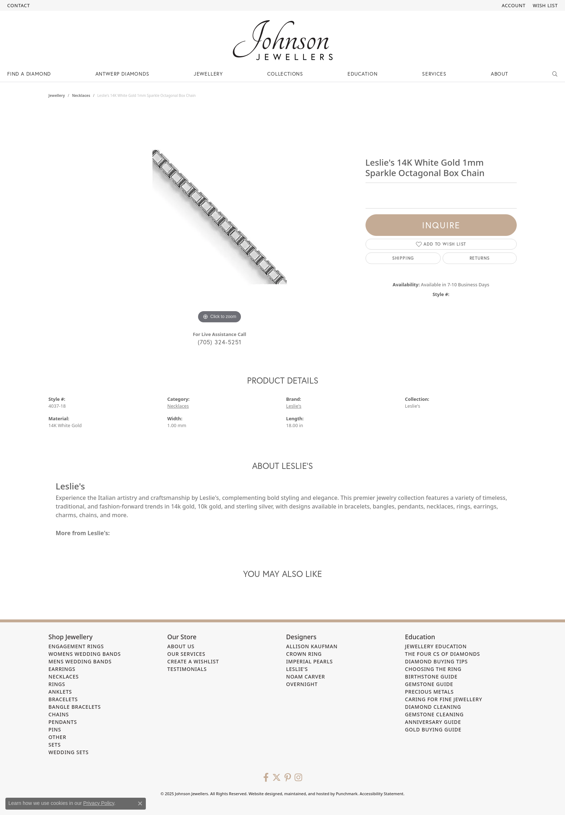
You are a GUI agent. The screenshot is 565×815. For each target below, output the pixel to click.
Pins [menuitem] (55, 729)
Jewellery (208, 73)
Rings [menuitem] (57, 684)
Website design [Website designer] (262, 793)
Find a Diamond (29, 73)
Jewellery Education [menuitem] (436, 646)
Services (434, 73)
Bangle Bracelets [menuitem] (75, 706)
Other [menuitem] (58, 737)
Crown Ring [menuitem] (304, 653)
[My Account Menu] (513, 5)
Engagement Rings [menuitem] (76, 646)
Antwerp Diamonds (122, 73)
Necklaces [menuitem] (64, 676)
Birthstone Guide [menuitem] (431, 676)
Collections (285, 73)
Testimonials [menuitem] (187, 669)
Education (362, 73)
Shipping (403, 258)
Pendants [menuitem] (63, 721)
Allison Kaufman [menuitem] (312, 646)
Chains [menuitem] (59, 714)
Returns (480, 258)
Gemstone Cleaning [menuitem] (434, 714)
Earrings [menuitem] (62, 669)
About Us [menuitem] (181, 646)
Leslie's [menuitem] (297, 669)
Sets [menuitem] (55, 744)
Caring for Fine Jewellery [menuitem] (444, 699)
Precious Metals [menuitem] (429, 691)
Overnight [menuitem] (302, 684)
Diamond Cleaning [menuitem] (433, 706)
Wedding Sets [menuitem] (69, 752)
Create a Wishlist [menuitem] (193, 661)
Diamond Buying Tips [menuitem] (436, 661)
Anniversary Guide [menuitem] (433, 721)
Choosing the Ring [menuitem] (433, 669)
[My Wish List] (545, 5)
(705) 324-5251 (220, 342)
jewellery (57, 95)
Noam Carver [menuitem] (305, 676)
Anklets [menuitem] (60, 691)
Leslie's (293, 406)
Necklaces (81, 95)
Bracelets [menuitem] (63, 699)
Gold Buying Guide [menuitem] (433, 729)
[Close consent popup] (140, 803)
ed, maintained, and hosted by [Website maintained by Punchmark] (306, 793)
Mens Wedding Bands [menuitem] (80, 661)
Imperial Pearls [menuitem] (309, 661)
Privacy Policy (98, 803)
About (499, 73)
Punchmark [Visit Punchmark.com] (347, 793)
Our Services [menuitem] (186, 653)
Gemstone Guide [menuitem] (429, 684)
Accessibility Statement (382, 793)
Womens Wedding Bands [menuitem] (85, 653)
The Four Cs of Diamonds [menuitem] (442, 653)
